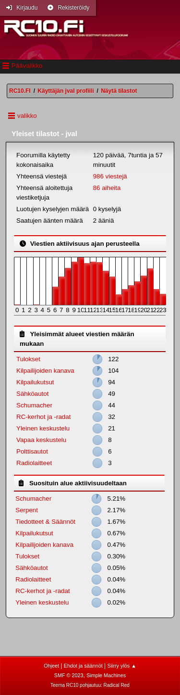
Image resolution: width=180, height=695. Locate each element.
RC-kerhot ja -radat (43, 416)
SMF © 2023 (69, 675)
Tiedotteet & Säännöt (45, 521)
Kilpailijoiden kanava (45, 370)
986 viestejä (110, 176)
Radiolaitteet (34, 463)
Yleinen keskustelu (43, 428)
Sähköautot (32, 393)
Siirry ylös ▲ (121, 666)
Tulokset (28, 359)
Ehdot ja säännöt (83, 666)
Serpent (26, 510)
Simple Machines (106, 675)
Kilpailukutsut (35, 382)
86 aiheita (107, 187)
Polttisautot (32, 451)
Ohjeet (51, 666)
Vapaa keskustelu (41, 439)
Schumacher (34, 405)
